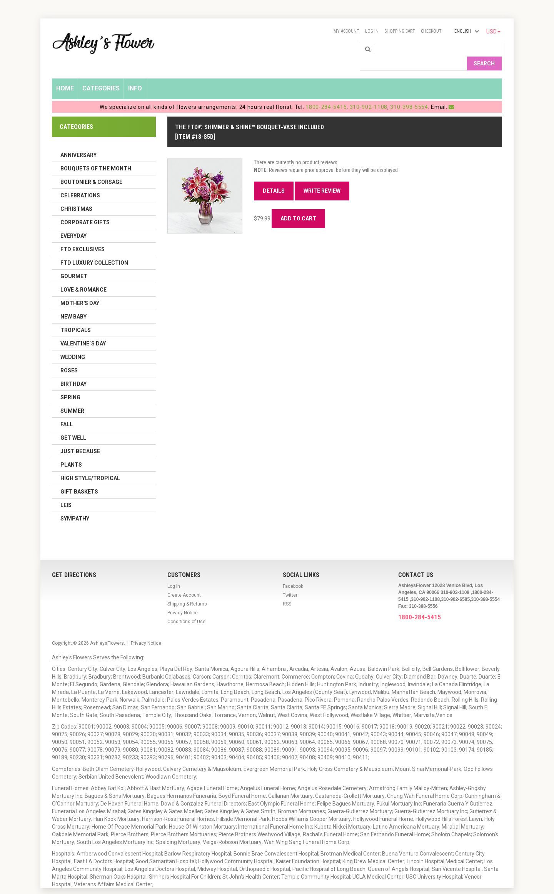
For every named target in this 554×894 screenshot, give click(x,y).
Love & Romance (83, 277)
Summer (72, 398)
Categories (101, 75)
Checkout (431, 31)
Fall (66, 412)
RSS (287, 591)
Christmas (76, 196)
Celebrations (80, 183)
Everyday (73, 223)
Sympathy (74, 506)
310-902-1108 (368, 94)
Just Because (80, 438)
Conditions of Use (186, 609)
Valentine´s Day (83, 331)
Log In (372, 31)
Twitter (290, 582)
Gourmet (73, 263)
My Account (346, 31)
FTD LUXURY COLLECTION (94, 250)
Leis (66, 492)
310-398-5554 (409, 94)
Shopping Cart (399, 31)
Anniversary (78, 142)
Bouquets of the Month (95, 156)
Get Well (73, 425)
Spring (70, 385)
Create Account (184, 582)
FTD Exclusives (82, 237)
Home (65, 75)
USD (493, 31)
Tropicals (75, 317)
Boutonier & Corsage (91, 169)
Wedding (72, 344)
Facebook (293, 573)
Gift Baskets (79, 479)
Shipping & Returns (187, 591)
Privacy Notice (182, 600)
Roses (69, 358)
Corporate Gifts (85, 210)
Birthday (73, 371)
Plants (71, 452)
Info (135, 75)
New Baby (73, 304)
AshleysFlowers (107, 630)
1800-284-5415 (326, 94)
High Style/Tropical (90, 465)
